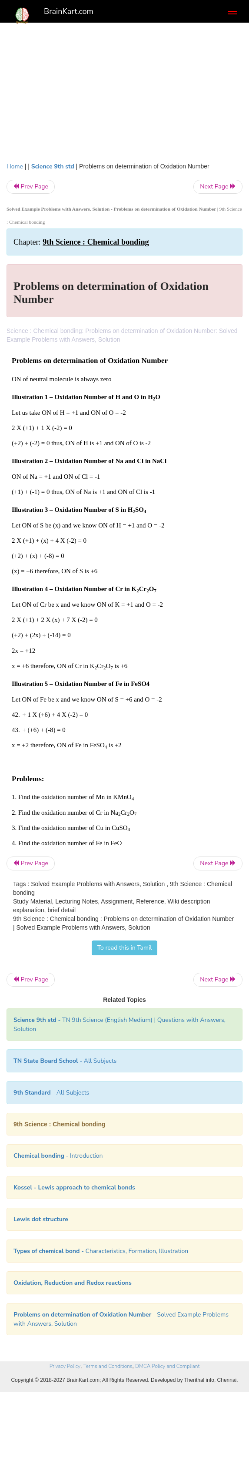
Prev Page (30, 186)
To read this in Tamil (124, 948)
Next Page (218, 186)
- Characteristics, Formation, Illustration (100, 1251)
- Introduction (58, 1156)
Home (15, 166)
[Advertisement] (124, 97)
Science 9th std (52, 166)
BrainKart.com (68, 11)
